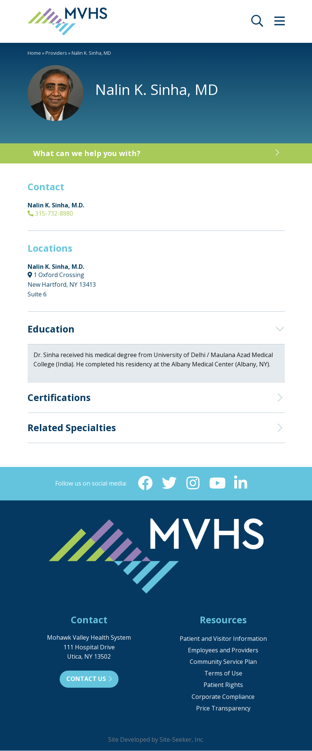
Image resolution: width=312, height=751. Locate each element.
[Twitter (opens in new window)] (169, 483)
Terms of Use (223, 673)
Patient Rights (223, 685)
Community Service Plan (223, 662)
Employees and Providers (223, 650)
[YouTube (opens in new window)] (216, 483)
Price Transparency (223, 708)
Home (34, 53)
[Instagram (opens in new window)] (193, 483)
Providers (56, 53)
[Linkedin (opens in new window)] (240, 483)
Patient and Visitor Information (223, 639)
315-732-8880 (50, 213)
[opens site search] (257, 23)
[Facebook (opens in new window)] (145, 483)
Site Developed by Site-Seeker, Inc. (156, 740)
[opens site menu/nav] (279, 23)
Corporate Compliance (223, 697)
